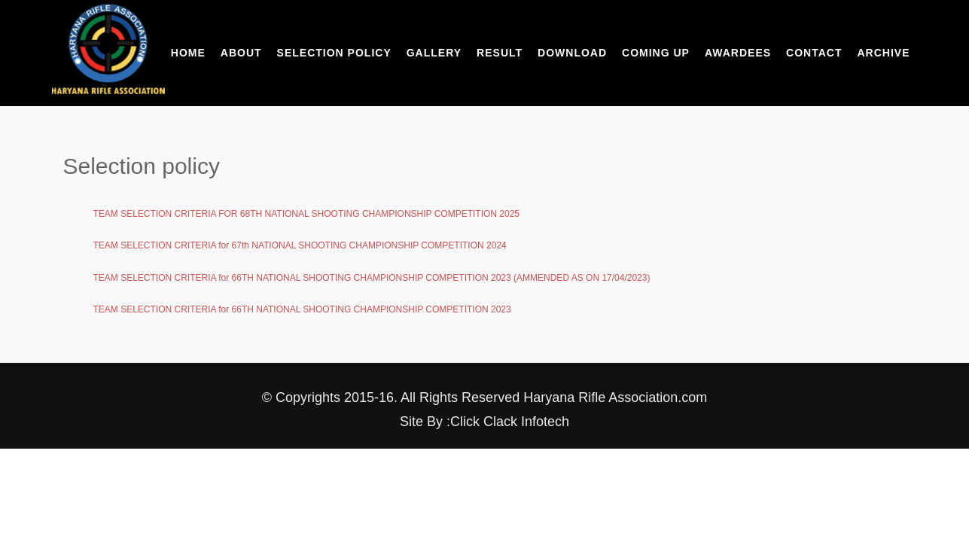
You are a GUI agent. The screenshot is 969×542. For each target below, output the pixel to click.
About (241, 53)
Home (188, 53)
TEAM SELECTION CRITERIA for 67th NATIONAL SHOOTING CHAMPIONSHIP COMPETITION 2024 (300, 245)
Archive (883, 53)
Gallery (434, 53)
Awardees (738, 53)
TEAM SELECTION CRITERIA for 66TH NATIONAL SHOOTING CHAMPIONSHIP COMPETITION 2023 (302, 309)
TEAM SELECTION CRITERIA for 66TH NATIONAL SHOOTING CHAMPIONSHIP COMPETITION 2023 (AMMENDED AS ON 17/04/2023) (372, 278)
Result (500, 53)
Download (572, 53)
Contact (814, 53)
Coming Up (656, 53)
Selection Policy (334, 53)
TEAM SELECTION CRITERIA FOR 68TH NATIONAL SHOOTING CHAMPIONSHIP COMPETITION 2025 (306, 214)
